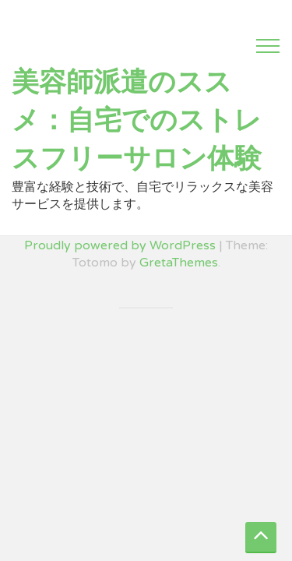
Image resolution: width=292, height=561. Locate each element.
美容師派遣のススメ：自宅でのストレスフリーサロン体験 (137, 120)
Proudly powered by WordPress (120, 245)
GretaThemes (178, 262)
